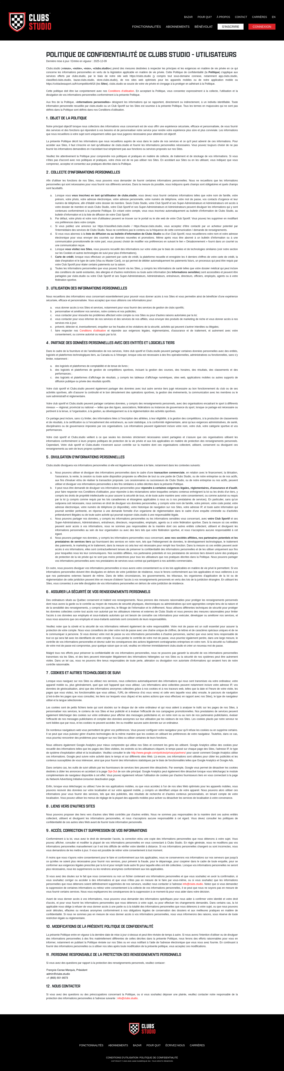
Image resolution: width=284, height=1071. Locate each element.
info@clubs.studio (193, 884)
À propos (223, 17)
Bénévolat (204, 26)
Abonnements (177, 26)
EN (273, 17)
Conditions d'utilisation (121, 91)
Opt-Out (112, 771)
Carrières (259, 17)
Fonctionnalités (146, 26)
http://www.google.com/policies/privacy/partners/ (158, 752)
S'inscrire (230, 26)
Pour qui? (205, 17)
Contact (241, 17)
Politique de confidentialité (158, 1057)
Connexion (262, 26)
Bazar (188, 17)
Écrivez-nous (175, 1045)
